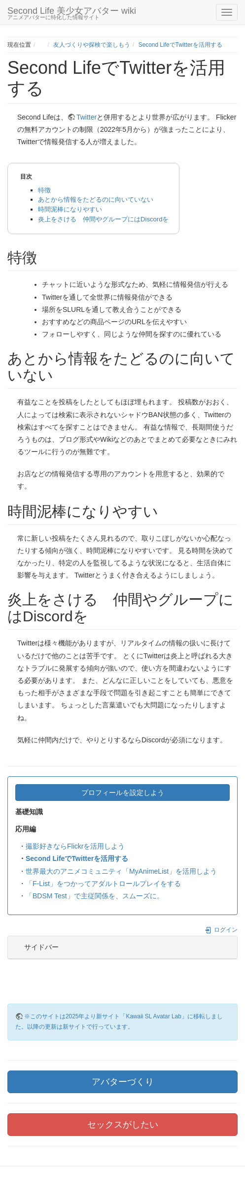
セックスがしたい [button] (122, 1125)
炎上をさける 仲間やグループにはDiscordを (103, 219)
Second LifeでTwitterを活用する (180, 44)
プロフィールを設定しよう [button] (122, 792)
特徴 (44, 190)
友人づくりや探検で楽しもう (91, 44)
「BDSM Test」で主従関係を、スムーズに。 (95, 896)
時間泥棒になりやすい (70, 209)
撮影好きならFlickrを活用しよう (75, 846)
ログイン (221, 929)
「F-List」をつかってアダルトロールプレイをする (103, 883)
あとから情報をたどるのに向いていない (95, 199)
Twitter (86, 117)
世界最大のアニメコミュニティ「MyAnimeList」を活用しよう (121, 871)
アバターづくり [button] (123, 1082)
